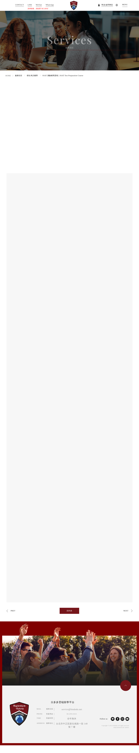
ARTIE (127, 727)
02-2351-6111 (72, 714)
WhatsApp (50, 5)
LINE (30, 5)
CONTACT (19, 5)
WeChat (39, 5)
